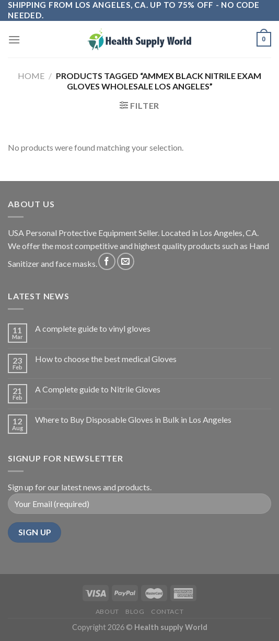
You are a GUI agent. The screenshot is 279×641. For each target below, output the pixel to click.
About (107, 611)
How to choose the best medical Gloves (106, 359)
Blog (134, 611)
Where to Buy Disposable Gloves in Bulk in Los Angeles (133, 419)
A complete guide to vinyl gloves (92, 328)
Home (31, 76)
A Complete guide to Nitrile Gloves (97, 389)
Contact (167, 611)
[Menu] (14, 39)
